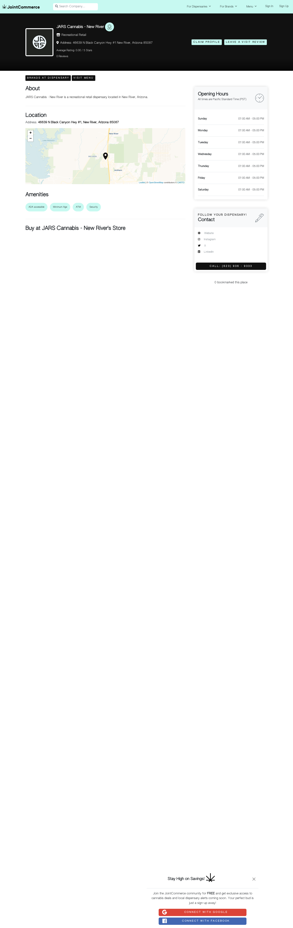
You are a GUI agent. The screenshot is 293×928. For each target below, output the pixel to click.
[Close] (254, 879)
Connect (195, 912)
